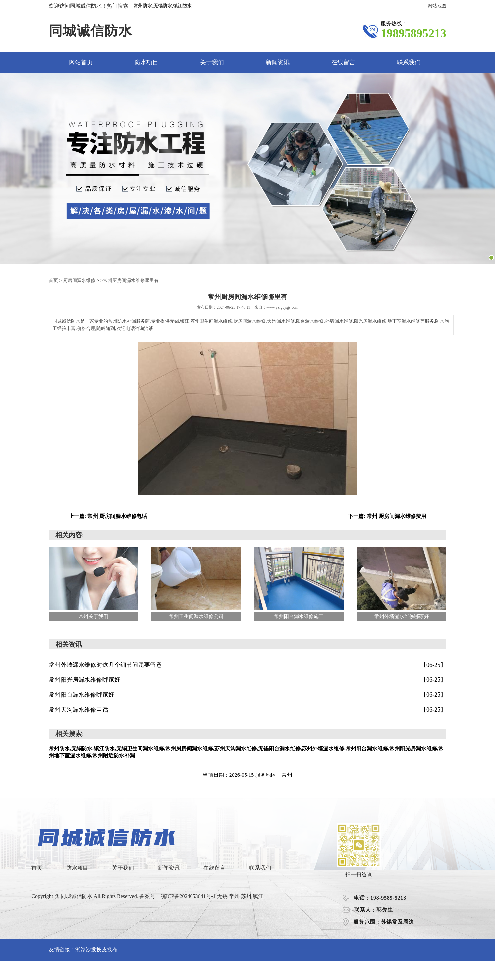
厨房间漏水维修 (79, 280)
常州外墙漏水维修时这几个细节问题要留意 (247, 665)
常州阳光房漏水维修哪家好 (247, 680)
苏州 (247, 896)
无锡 (223, 896)
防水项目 (146, 62)
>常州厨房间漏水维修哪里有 (129, 280)
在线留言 (343, 62)
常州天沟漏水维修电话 (247, 710)
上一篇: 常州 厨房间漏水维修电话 (108, 516)
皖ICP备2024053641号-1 (188, 896)
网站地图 (437, 5)
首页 (53, 280)
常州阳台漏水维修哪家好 (247, 695)
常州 (235, 896)
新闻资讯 (278, 62)
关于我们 (212, 62)
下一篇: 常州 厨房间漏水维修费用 (387, 516)
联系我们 (409, 62)
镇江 (258, 896)
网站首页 (81, 62)
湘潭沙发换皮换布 (96, 949)
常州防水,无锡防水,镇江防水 (163, 5)
